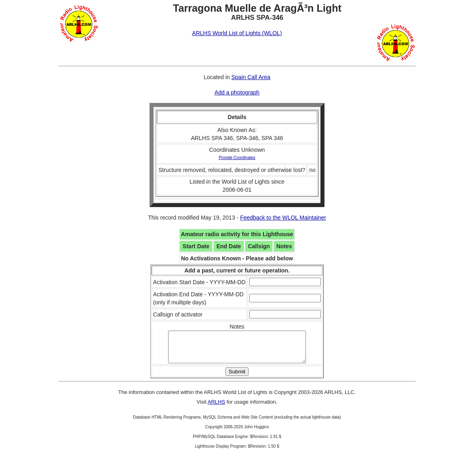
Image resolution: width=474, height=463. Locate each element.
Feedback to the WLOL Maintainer (283, 217)
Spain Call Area (250, 77)
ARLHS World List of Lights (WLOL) (237, 33)
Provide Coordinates (237, 157)
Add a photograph (237, 92)
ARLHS (216, 408)
